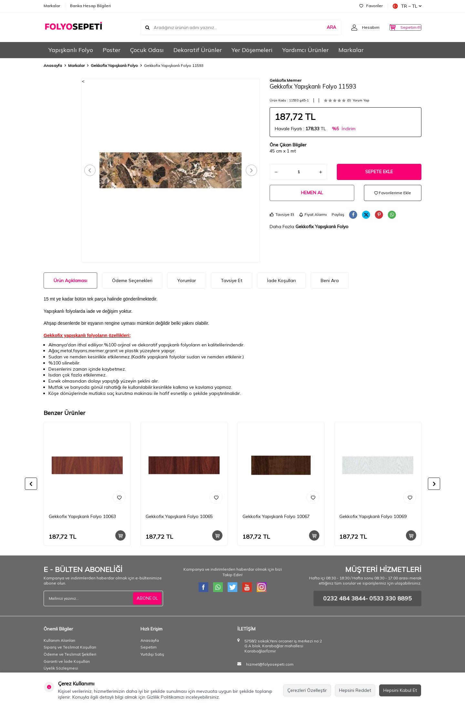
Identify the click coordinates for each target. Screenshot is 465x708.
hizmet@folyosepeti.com (270, 664)
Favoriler (371, 5)
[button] (92, 170)
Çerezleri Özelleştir (307, 690)
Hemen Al (312, 192)
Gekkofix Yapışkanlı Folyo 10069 (373, 516)
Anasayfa (53, 65)
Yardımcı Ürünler (305, 50)
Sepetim (148, 647)
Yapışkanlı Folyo (70, 50)
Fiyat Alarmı (313, 214)
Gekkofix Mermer (285, 80)
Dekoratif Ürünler (197, 50)
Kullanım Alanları (59, 640)
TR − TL (407, 6)
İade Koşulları (281, 280)
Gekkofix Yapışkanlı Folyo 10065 (179, 516)
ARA (318, 27)
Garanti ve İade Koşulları (67, 661)
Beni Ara (330, 280)
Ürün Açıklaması (70, 280)
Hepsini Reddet (355, 690)
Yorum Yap (361, 100)
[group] (171, 170)
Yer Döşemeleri (252, 50)
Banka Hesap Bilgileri (90, 5)
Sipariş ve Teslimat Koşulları (70, 647)
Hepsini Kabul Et (400, 690)
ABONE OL (146, 598)
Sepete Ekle (379, 171)
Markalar (52, 5)
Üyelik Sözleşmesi (61, 668)
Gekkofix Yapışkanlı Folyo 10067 (276, 516)
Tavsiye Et (282, 214)
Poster (111, 50)
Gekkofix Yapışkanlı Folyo (114, 65)
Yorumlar (186, 280)
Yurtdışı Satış (152, 654)
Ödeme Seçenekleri (132, 280)
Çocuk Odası (147, 50)
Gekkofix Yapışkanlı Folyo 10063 (82, 516)
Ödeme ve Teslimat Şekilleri (70, 654)
